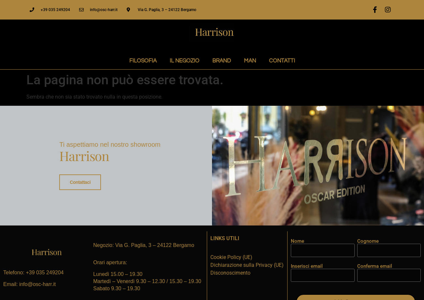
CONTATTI (282, 61)
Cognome (368, 240)
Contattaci (80, 182)
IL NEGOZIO (184, 61)
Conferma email (374, 265)
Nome (297, 240)
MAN (250, 61)
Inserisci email (307, 265)
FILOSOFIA (143, 61)
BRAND (221, 61)
